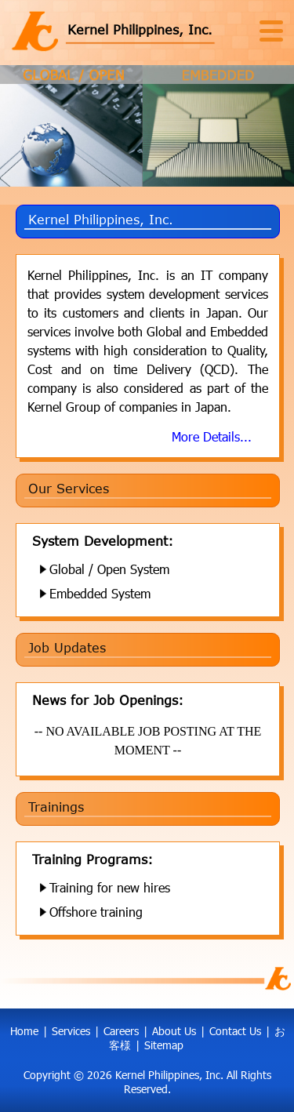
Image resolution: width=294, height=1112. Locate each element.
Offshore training (96, 911)
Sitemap (163, 1045)
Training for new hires (109, 887)
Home (24, 1030)
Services (71, 1030)
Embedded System (100, 593)
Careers (121, 1030)
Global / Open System (109, 569)
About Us (174, 1030)
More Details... (212, 436)
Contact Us (235, 1030)
